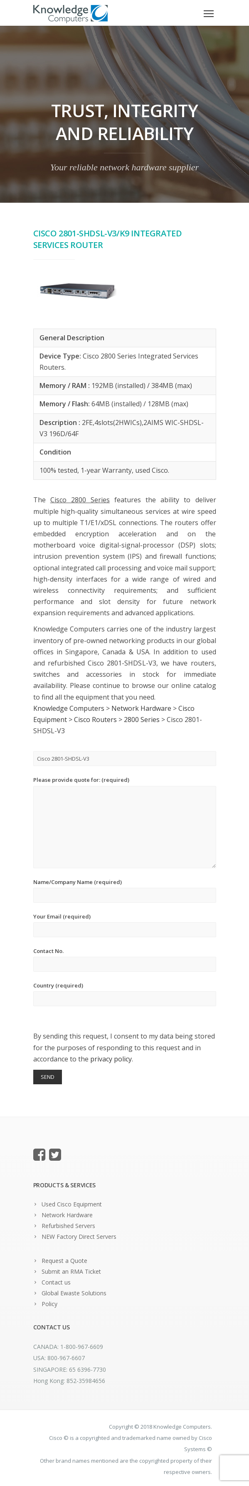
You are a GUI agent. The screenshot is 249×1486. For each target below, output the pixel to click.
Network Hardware (67, 1215)
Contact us (56, 1282)
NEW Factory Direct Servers (79, 1236)
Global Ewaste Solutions (74, 1293)
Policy (49, 1304)
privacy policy (111, 1059)
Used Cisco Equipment (72, 1204)
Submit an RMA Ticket (71, 1271)
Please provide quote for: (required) (124, 822)
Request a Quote (64, 1261)
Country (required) (124, 994)
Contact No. (124, 959)
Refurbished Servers (68, 1226)
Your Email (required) (124, 925)
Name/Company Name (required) (124, 890)
